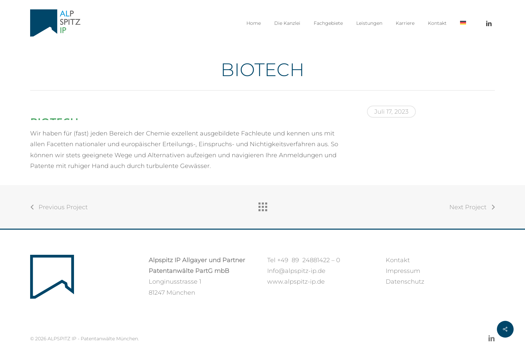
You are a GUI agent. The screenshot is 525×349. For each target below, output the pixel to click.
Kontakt (398, 260)
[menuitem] (463, 23)
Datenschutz (405, 281)
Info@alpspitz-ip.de (296, 271)
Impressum (403, 271)
